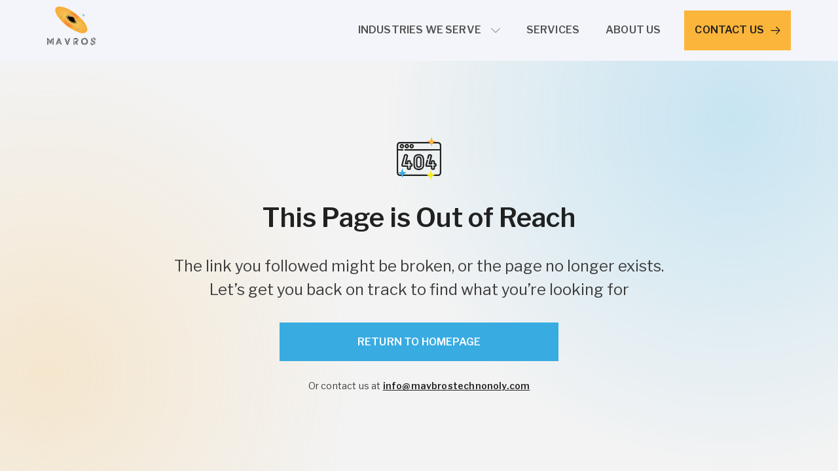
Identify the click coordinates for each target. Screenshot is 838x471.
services (552, 30)
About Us (633, 30)
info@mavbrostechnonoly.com (456, 385)
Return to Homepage (419, 342)
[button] (429, 30)
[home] (71, 30)
